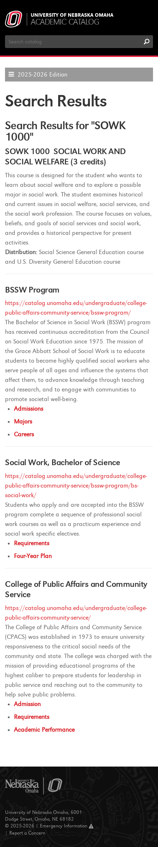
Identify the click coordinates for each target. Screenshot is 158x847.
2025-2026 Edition (42, 74)
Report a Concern (27, 833)
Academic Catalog (65, 22)
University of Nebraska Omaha (72, 15)
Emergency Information (66, 825)
